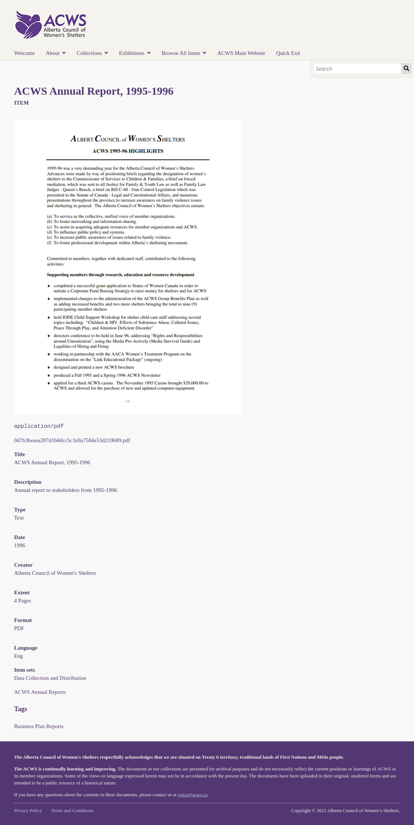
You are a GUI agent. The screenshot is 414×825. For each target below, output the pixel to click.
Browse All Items (181, 53)
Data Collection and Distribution (50, 678)
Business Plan (29, 726)
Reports (55, 726)
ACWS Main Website (241, 53)
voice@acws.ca (193, 794)
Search (406, 68)
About (53, 53)
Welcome (24, 53)
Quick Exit (288, 53)
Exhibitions (131, 53)
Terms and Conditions (72, 810)
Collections (89, 53)
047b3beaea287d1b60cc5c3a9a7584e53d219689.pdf (72, 440)
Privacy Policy (28, 810)
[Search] (357, 68)
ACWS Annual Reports (40, 692)
